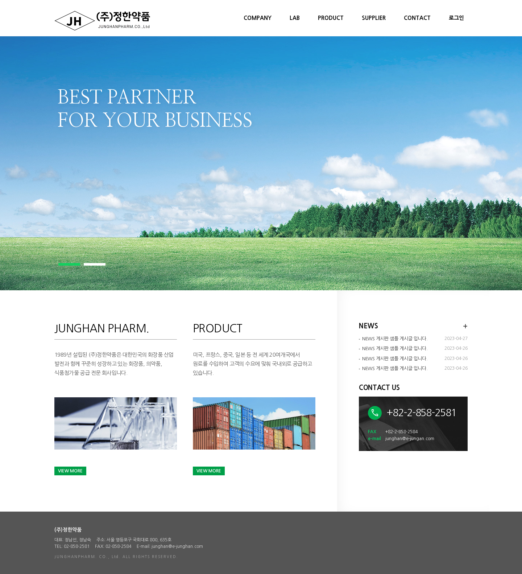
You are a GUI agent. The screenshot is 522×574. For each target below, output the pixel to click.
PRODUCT (331, 18)
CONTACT (417, 18)
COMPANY (258, 18)
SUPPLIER (374, 18)
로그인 (456, 18)
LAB (295, 18)
